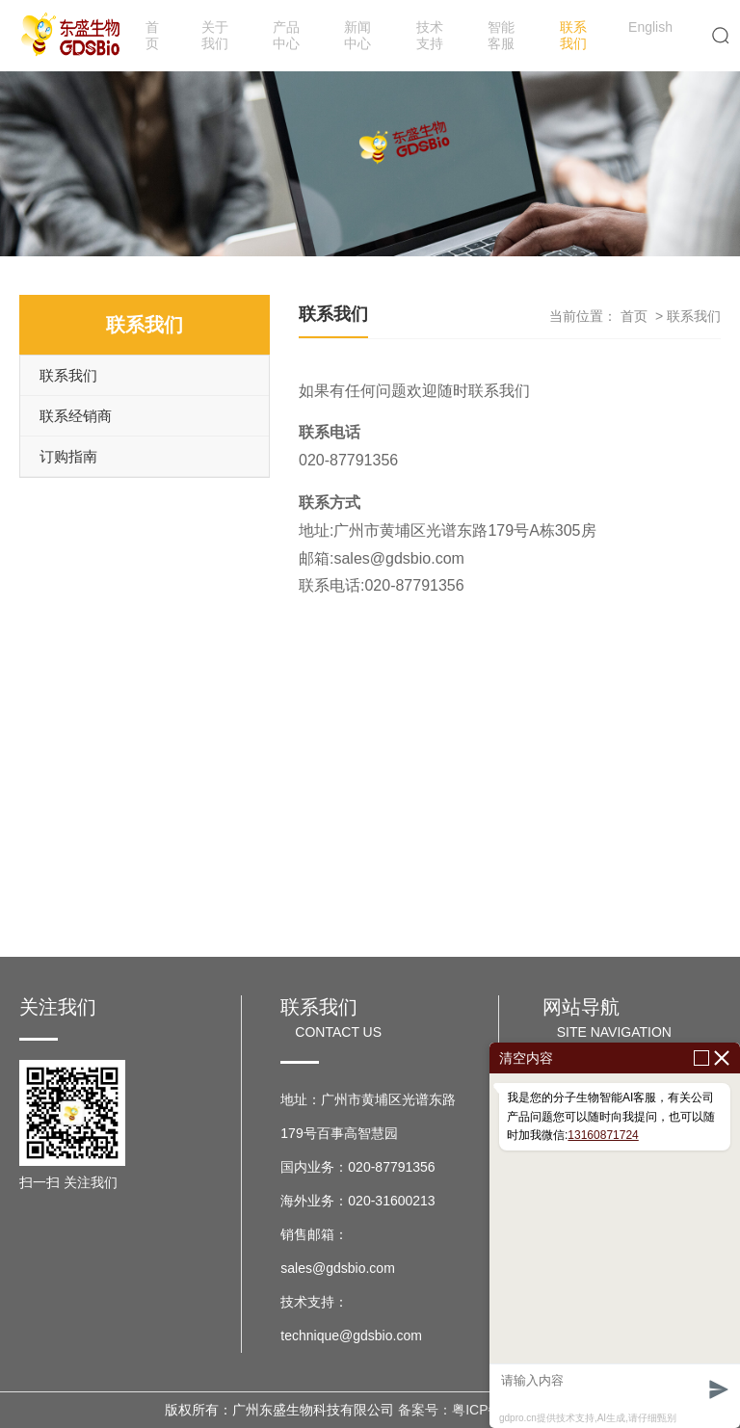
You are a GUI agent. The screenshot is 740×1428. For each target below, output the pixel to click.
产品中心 (286, 35)
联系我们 (573, 35)
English (650, 27)
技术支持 (429, 35)
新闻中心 (357, 35)
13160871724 (603, 1135)
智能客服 (501, 35)
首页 (152, 35)
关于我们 (214, 35)
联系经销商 (76, 416)
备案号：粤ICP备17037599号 (486, 1409)
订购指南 (68, 456)
